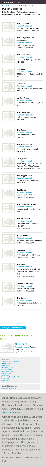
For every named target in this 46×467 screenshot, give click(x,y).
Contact (35, 398)
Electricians (24, 427)
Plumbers (21, 446)
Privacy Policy (10, 401)
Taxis (7, 453)
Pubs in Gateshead (22, 347)
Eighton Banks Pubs (7, 367)
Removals (8, 449)
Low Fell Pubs (5, 363)
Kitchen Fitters (26, 438)
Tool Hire (17, 453)
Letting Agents (10, 442)
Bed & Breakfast (33, 416)
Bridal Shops (11, 420)
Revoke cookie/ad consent (16, 405)
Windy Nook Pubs (6, 380)
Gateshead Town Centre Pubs (10, 361)
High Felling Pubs (6, 369)
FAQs (38, 409)
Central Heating (24, 424)
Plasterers (8, 446)
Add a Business (11, 412)
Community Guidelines (21, 409)
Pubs (32, 446)
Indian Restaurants (23, 435)
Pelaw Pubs (5, 375)
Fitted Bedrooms (22, 431)
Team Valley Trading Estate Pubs (11, 377)
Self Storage (23, 449)
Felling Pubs (5, 365)
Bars (19, 416)
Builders (25, 420)
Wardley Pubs (5, 379)
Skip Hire (37, 449)
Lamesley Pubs (6, 373)
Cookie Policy (27, 401)
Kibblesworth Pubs (7, 371)
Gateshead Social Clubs (8, 388)
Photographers (28, 442)
